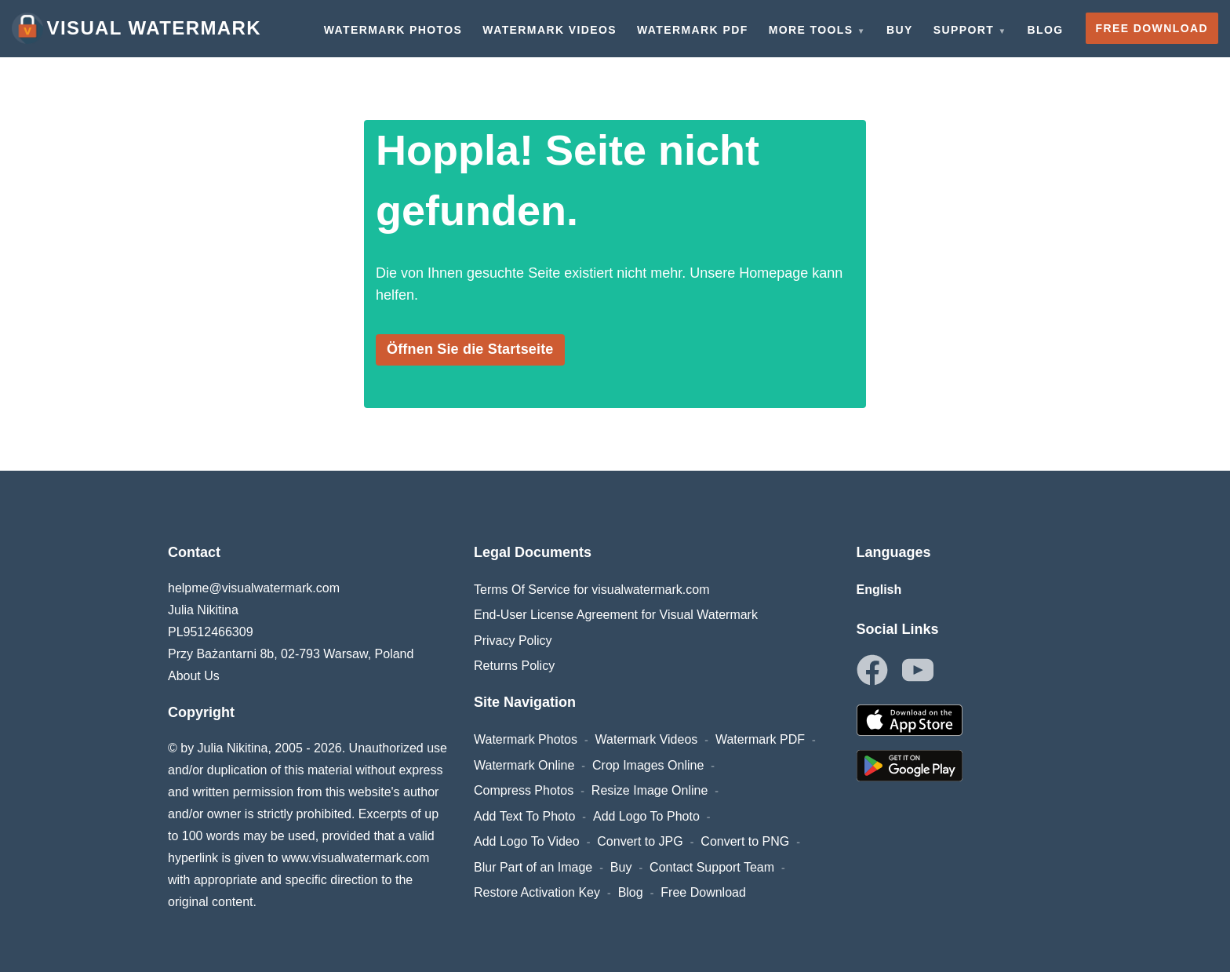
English (879, 589)
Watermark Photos (525, 739)
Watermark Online (524, 765)
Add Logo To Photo (646, 816)
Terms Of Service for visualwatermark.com (592, 589)
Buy (621, 867)
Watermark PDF (760, 739)
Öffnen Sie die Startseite (470, 349)
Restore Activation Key (537, 892)
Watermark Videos (646, 739)
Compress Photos (523, 790)
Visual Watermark (136, 28)
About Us (194, 676)
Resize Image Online (649, 790)
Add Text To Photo (524, 816)
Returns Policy (514, 665)
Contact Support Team (712, 867)
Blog (630, 892)
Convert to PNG (745, 841)
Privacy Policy (513, 640)
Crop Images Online (648, 765)
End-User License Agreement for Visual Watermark (616, 614)
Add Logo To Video (527, 841)
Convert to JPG (639, 841)
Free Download (703, 892)
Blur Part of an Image (533, 867)
